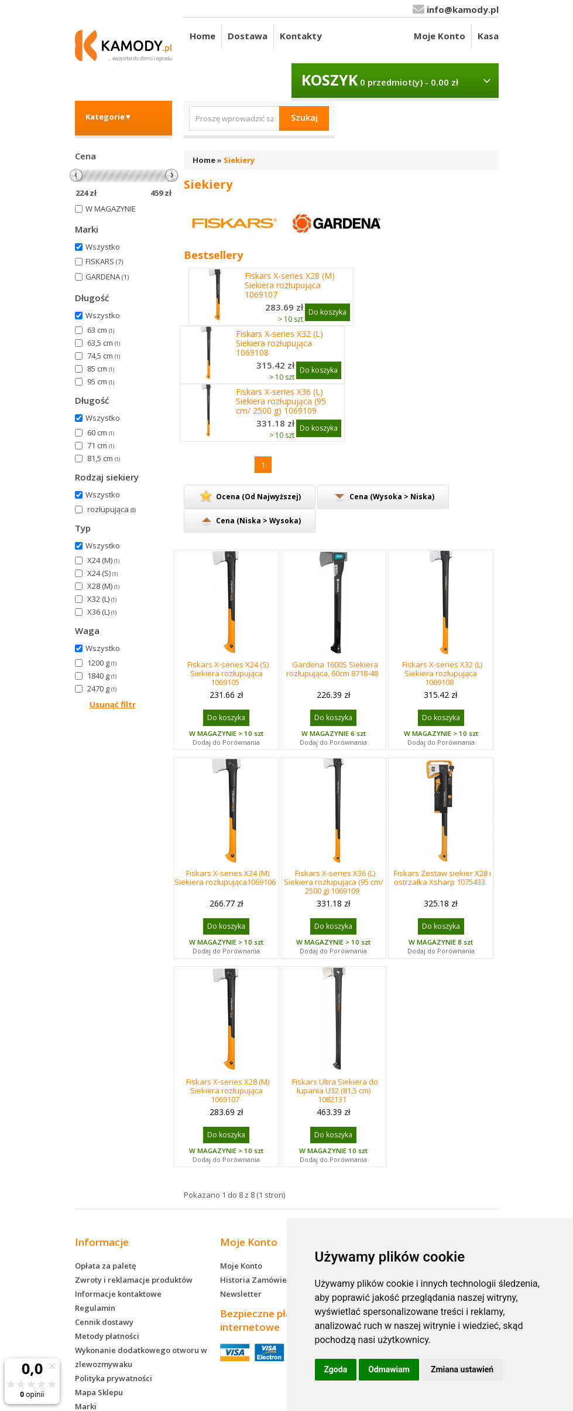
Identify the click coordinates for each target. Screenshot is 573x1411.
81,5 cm (103, 458)
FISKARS (104, 261)
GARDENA (107, 276)
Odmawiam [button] (389, 1369)
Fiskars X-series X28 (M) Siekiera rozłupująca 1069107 (290, 285)
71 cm (100, 445)
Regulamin (95, 1308)
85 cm (100, 368)
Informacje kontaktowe (118, 1294)
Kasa (488, 36)
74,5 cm (103, 355)
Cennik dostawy (104, 1322)
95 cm (100, 381)
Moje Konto (439, 36)
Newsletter (241, 1294)
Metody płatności (107, 1336)
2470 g (101, 688)
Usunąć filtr (113, 704)
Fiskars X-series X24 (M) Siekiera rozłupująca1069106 (225, 877)
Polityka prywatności (113, 1378)
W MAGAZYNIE (110, 208)
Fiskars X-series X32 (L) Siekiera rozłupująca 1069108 (279, 343)
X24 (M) (103, 560)
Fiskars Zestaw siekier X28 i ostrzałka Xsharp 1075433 (442, 877)
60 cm (100, 432)
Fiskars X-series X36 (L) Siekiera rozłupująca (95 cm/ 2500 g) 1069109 (281, 401)
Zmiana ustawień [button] (462, 1369)
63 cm (100, 330)
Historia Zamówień (255, 1279)
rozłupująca (111, 509)
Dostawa (247, 36)
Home (202, 36)
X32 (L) (101, 599)
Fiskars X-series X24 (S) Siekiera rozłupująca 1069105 (228, 673)
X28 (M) (103, 586)
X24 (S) (102, 573)
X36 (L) (101, 611)
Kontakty (301, 36)
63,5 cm (103, 343)
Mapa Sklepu (99, 1392)
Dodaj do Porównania (226, 742)
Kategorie (108, 116)
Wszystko (102, 246)
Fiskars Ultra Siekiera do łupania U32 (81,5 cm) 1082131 (335, 1090)
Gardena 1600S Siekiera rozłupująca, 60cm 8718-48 (332, 669)
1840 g (101, 675)
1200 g (101, 662)
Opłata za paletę (105, 1265)
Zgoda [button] (336, 1369)
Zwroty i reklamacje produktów (134, 1279)
